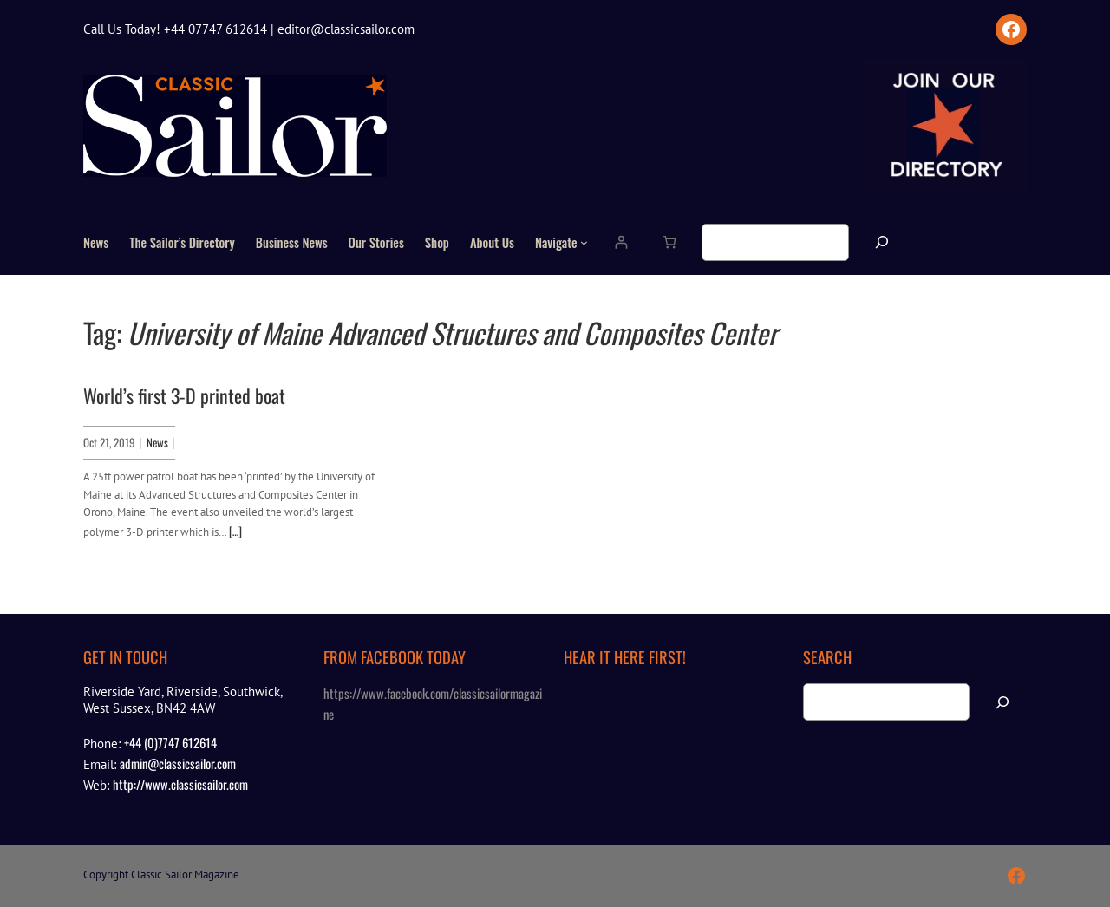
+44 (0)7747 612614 (170, 742)
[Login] (620, 242)
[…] (235, 530)
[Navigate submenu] (584, 242)
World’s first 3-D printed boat (184, 395)
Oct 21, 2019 (109, 442)
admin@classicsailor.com (178, 763)
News (157, 442)
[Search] (882, 242)
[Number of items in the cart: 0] (669, 242)
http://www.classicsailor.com (180, 783)
